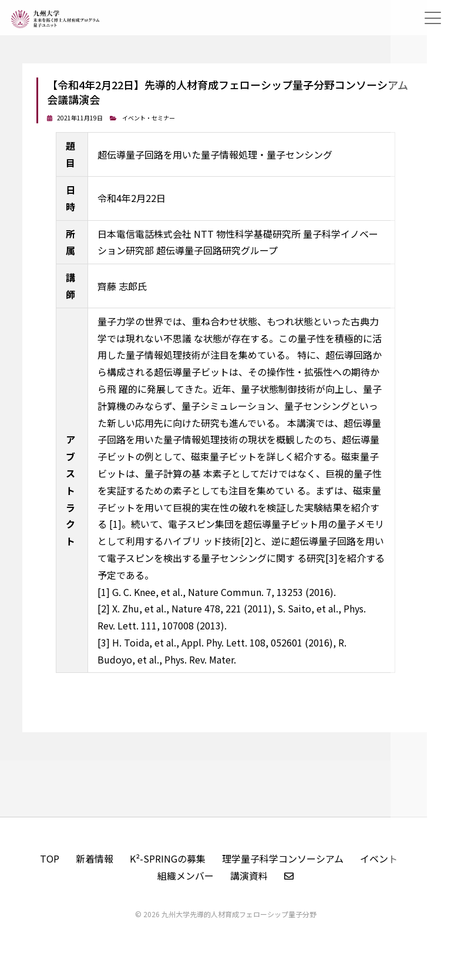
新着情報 (94, 858)
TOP (49, 858)
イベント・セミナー (148, 117)
